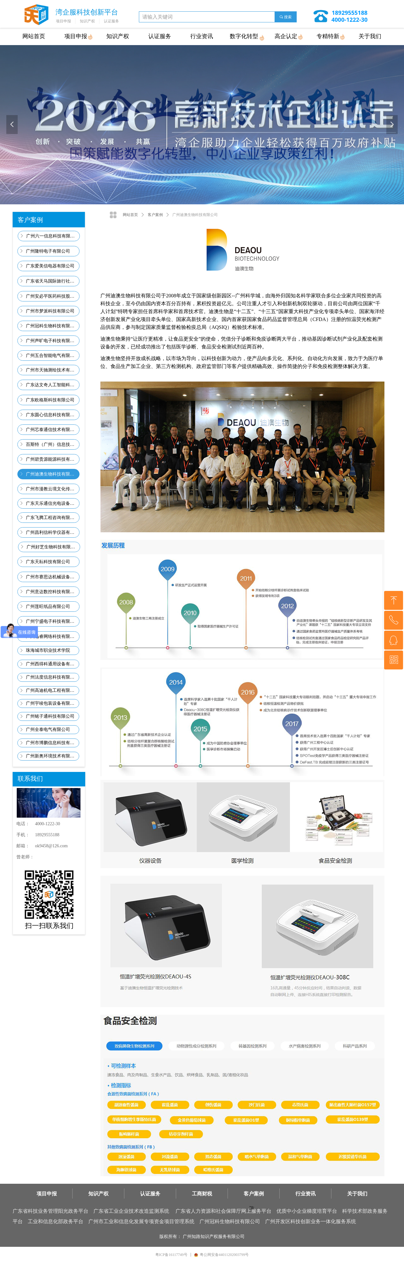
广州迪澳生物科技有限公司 (195, 215)
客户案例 (155, 215)
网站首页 (130, 215)
